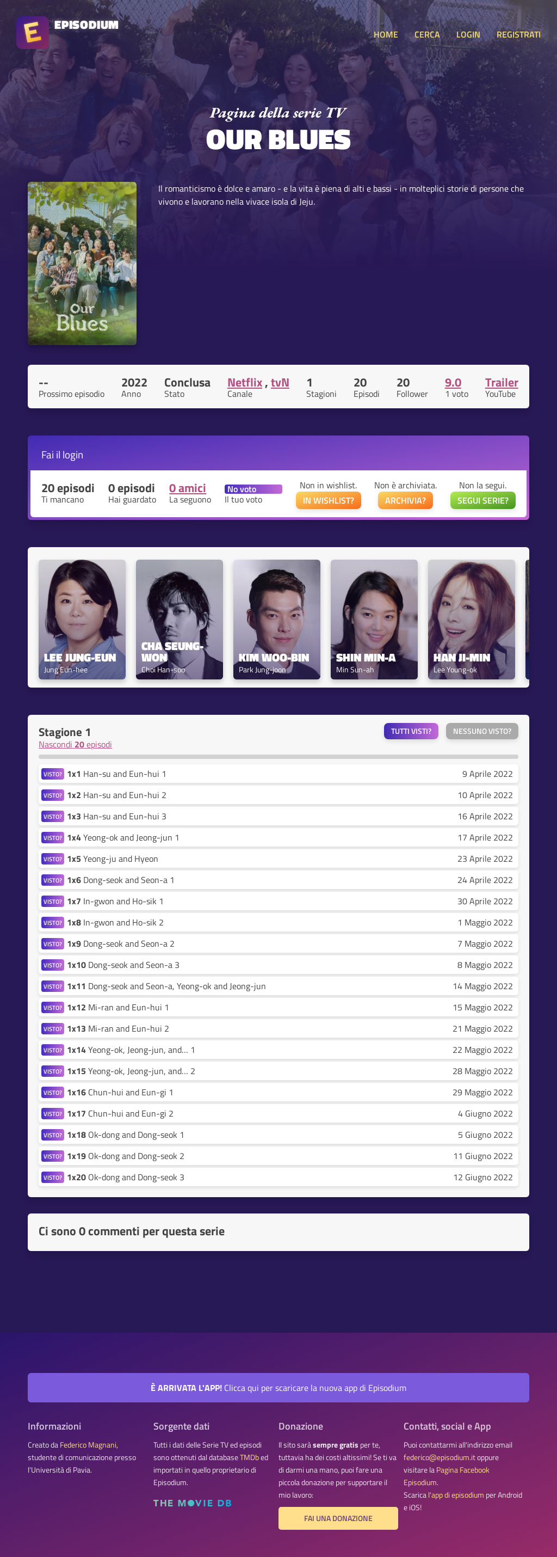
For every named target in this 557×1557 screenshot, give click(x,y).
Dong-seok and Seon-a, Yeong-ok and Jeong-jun (166, 985)
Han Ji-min (462, 657)
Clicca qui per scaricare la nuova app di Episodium (278, 1387)
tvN (280, 382)
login (73, 454)
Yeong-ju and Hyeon (112, 858)
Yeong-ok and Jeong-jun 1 (123, 837)
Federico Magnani (88, 1445)
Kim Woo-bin (274, 657)
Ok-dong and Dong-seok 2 (125, 1155)
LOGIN (468, 34)
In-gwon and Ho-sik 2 (115, 922)
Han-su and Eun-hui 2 (116, 794)
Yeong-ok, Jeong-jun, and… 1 (131, 1049)
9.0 (453, 382)
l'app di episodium (456, 1495)
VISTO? (53, 773)
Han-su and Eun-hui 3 (116, 816)
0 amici (187, 488)
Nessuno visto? (482, 731)
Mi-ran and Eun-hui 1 (118, 1007)
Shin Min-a (365, 657)
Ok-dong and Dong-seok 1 (125, 1134)
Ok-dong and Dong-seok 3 (125, 1177)
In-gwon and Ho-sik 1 (115, 901)
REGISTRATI (519, 34)
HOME (386, 34)
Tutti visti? (411, 731)
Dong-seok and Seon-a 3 (123, 964)
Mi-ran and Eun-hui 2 (118, 1028)
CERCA (427, 34)
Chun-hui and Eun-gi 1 (120, 1092)
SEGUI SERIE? (483, 500)
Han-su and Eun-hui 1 (116, 773)
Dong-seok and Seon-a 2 (121, 943)
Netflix (244, 382)
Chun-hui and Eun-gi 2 (120, 1113)
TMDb (249, 1457)
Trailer (501, 382)
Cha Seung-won (172, 651)
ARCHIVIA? (405, 500)
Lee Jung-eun (80, 657)
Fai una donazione (338, 1518)
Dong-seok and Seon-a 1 (121, 879)
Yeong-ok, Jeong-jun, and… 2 (131, 1070)
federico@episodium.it (439, 1457)
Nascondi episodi (75, 744)
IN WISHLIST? (328, 500)
